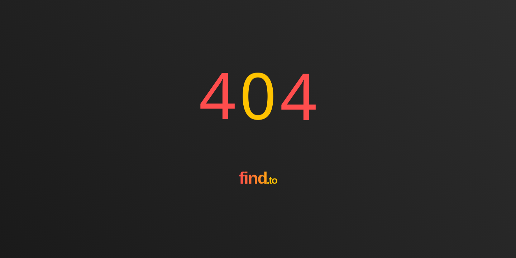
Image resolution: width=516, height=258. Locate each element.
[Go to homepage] (258, 204)
